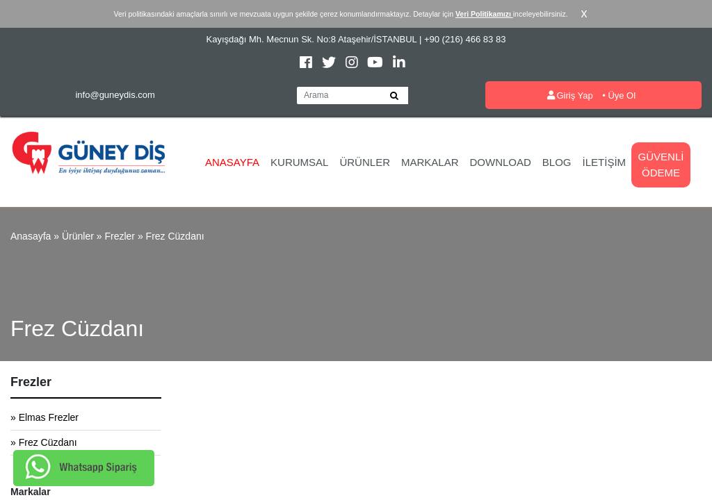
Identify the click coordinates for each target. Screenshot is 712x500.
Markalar (430, 162)
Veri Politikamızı (484, 14)
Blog (557, 162)
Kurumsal (299, 162)
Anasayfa (232, 162)
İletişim (604, 162)
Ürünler (364, 162)
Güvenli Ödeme (661, 164)
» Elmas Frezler (44, 417)
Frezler (119, 236)
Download (500, 162)
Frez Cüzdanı (175, 236)
